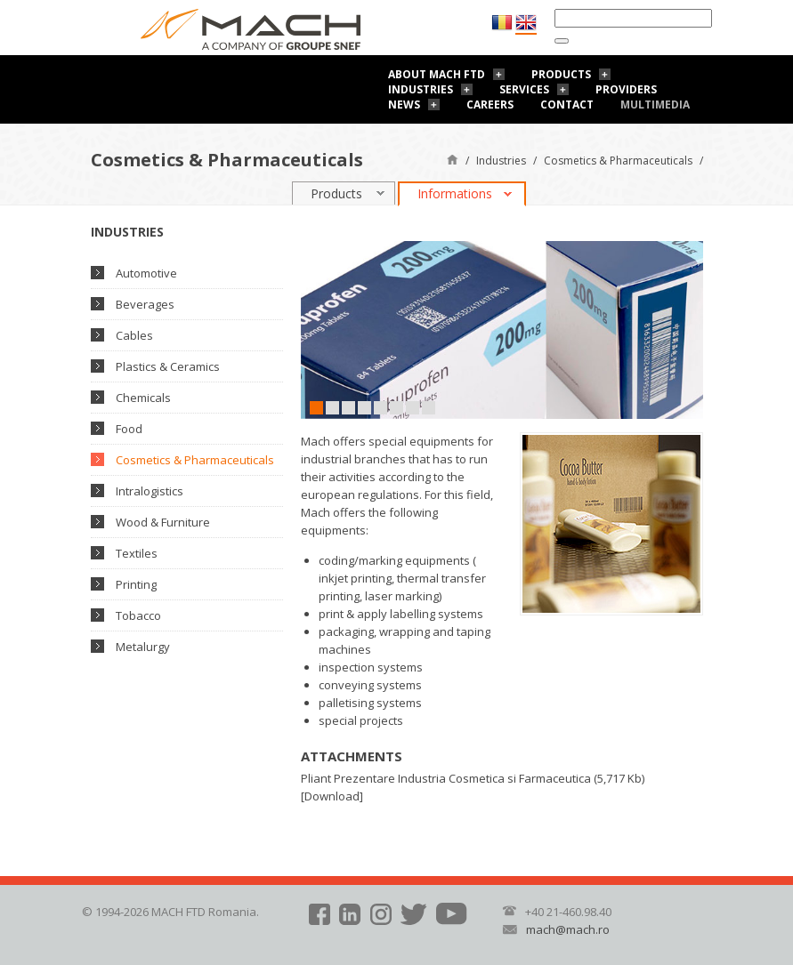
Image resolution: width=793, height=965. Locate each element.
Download (332, 796)
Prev (314, 329)
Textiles (137, 553)
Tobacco (138, 615)
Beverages (145, 304)
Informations (454, 193)
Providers (626, 89)
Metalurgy (143, 647)
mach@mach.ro (568, 929)
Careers (490, 104)
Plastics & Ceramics (168, 366)
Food (129, 429)
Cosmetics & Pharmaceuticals (618, 160)
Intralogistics (149, 491)
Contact (567, 104)
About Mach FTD (436, 74)
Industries (420, 89)
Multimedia (655, 104)
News (404, 104)
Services (524, 89)
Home (452, 159)
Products (561, 74)
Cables (134, 335)
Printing (136, 584)
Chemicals (143, 398)
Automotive (146, 273)
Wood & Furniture (163, 522)
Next (689, 329)
